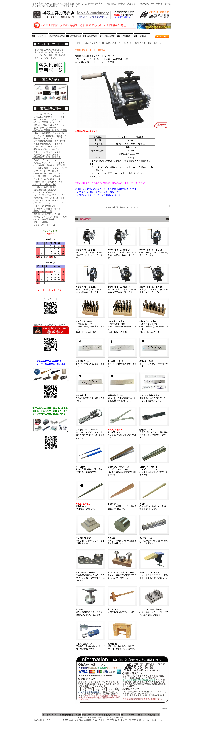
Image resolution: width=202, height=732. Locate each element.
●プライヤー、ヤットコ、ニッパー (48, 203)
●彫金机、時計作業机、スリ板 (46, 214)
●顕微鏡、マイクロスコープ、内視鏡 (49, 138)
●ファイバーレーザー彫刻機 (45, 171)
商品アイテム (91, 43)
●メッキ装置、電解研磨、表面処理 (48, 165)
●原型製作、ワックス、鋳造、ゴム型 (49, 217)
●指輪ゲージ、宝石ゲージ (44, 160)
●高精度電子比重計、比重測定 (46, 157)
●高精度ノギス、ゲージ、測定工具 (48, 163)
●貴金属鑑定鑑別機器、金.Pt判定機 (48, 141)
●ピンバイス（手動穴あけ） (45, 206)
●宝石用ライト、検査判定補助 (46, 146)
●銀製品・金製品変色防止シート (47, 182)
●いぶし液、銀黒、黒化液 (44, 187)
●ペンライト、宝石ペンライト (46, 152)
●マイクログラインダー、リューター (49, 114)
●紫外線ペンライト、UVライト (46, 149)
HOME (78, 43)
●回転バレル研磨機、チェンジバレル (49, 133)
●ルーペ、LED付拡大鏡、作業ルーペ (49, 136)
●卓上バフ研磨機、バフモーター (47, 122)
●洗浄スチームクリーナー (44, 128)
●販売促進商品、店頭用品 (44, 190)
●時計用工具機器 (40, 222)
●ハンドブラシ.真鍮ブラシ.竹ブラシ (49, 195)
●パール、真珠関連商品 (43, 219)
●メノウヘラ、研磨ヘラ (43, 192)
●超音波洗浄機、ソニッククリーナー (49, 125)
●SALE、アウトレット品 (43, 225)
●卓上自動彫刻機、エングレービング (49, 168)
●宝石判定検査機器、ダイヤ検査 (47, 144)
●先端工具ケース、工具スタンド (47, 119)
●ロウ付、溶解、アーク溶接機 (46, 176)
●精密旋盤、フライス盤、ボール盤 (48, 198)
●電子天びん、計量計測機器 (45, 155)
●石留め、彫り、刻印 (42, 211)
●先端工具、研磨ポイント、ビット (48, 117)
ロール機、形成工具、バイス (115, 43)
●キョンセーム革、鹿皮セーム (46, 179)
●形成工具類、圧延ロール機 (45, 200)
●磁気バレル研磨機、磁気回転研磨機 (49, 130)
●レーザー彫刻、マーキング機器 (47, 173)
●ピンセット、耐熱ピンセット (46, 209)
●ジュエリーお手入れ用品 (44, 184)
